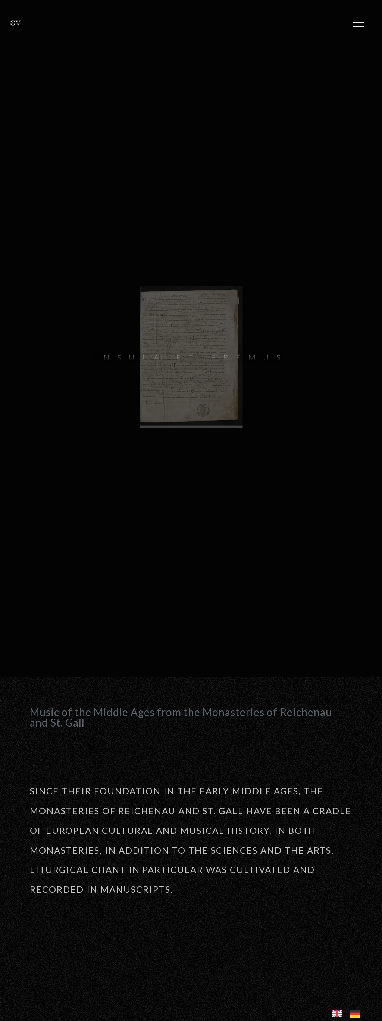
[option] (356, 1014)
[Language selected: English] (349, 1012)
